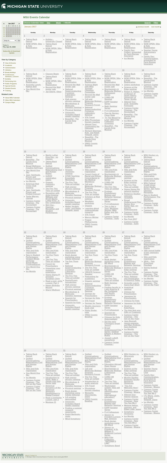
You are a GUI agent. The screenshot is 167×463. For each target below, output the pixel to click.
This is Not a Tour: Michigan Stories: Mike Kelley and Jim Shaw (111, 210)
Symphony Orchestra (129, 413)
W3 (4, 32)
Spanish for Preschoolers (71, 299)
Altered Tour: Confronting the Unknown (92, 126)
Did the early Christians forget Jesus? (112, 324)
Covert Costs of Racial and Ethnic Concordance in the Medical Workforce (93, 178)
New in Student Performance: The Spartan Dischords (152, 198)
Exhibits (8, 79)
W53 (4, 28)
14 (19, 30)
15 (6, 32)
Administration (10, 68)
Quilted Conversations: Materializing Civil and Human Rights (54, 170)
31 (11, 36)
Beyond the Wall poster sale (53, 88)
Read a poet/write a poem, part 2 (54, 399)
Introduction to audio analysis (91, 382)
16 (9, 32)
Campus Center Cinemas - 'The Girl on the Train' (132, 317)
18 (13, 32)
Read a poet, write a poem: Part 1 (54, 282)
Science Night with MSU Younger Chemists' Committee (91, 88)
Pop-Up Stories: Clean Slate (112, 114)
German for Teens (93, 303)
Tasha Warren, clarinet (32, 197)
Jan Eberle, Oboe (53, 92)
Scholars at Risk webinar (92, 198)
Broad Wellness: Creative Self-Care (34, 167)
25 (13, 34)
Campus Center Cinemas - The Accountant (131, 110)
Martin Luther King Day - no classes (52, 157)
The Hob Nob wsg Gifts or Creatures (132, 311)
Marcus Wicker (91, 217)
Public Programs (11, 84)
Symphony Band (112, 446)
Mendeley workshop (89, 202)
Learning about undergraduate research (92, 210)
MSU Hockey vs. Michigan (151, 156)
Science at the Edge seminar (130, 88)
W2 (4, 30)
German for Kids (92, 298)
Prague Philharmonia (91, 221)
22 (6, 34)
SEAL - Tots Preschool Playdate (149, 263)
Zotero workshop (132, 85)
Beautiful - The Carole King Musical (72, 121)
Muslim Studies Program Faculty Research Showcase (132, 380)
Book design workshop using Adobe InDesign (72, 257)
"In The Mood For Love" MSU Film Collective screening (113, 121)
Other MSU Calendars (12, 100)
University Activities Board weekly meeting (72, 114)
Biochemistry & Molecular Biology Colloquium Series (113, 92)
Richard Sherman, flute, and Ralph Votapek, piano (93, 133)
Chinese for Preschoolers (130, 293)
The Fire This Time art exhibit (53, 190)
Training (8, 91)
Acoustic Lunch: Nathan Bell (33, 86)
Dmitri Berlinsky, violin (72, 415)
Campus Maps (10, 102)
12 (15, 30)
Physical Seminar (73, 110)
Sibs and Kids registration (91, 171)
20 (17, 32)
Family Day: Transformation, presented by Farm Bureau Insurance (151, 60)
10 (11, 30)
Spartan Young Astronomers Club (150, 52)
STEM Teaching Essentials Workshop (72, 178)
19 (15, 32)
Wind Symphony (72, 419)
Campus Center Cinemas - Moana (132, 391)
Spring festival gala (150, 269)
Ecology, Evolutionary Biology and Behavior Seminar (113, 194)
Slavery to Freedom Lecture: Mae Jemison (113, 417)
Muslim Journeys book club (93, 307)
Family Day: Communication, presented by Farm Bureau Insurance (151, 379)
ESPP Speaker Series (111, 103)
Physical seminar (73, 197)
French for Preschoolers (52, 265)
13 (17, 30)
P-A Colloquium (112, 111)
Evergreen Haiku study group (151, 180)
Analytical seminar (128, 288)
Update (11, 53)
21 (19, 32)
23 (9, 34)
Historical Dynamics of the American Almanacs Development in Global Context (53, 390)
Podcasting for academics (91, 277)
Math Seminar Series (111, 107)
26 (15, 34)
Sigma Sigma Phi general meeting (132, 190)
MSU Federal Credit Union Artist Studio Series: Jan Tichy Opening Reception (152, 188)
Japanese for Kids (132, 303)
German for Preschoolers (91, 295)
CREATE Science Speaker (93, 273)
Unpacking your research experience (53, 270)
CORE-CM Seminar (109, 98)
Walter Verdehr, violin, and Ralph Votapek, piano (73, 208)
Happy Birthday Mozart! (53, 286)
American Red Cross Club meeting (32, 186)
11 (13, 30)
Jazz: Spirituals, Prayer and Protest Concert (33, 177)
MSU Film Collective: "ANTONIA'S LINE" (110, 440)
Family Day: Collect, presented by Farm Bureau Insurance (132, 53)
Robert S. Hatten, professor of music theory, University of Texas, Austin (132, 95)
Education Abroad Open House (113, 365)
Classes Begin (52, 74)
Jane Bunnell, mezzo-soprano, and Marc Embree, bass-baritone (132, 324)
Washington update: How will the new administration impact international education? (112, 391)
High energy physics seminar (72, 100)
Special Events (10, 86)
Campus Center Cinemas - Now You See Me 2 (131, 401)
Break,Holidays (10, 72)
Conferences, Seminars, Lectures (12, 75)
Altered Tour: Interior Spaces (131, 396)
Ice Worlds (129, 58)
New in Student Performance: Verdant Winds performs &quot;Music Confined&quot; (33, 260)
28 (19, 34)
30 (9, 36)
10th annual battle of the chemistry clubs (152, 252)
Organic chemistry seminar (50, 184)
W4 (4, 34)
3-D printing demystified (70, 398)
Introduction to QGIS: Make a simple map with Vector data (53, 380)
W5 (4, 36)
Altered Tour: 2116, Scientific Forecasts (131, 104)
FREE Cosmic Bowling (91, 144)
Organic (88, 206)
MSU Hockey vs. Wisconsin (131, 355)
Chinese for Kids (132, 301)
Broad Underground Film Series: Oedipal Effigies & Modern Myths (113, 332)
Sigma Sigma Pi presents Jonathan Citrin (53, 277)
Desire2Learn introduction (71, 281)
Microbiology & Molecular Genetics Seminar (73, 106)
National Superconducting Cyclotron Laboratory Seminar (73, 93)
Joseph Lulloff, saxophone (111, 339)
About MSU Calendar (12, 98)
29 (6, 36)
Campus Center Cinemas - (112, 343)
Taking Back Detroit (31, 40)
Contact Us (33, 455)
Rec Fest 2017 (130, 219)
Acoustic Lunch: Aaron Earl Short (132, 284)
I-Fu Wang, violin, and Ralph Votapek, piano (152, 398)
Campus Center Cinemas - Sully (112, 217)
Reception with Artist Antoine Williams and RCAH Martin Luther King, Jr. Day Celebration (53, 198)
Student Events (10, 88)
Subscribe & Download (11, 51)
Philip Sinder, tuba (91, 311)
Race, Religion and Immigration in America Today (132, 278)
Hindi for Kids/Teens (129, 307)
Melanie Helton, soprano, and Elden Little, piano (132, 407)
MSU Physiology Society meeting (92, 121)
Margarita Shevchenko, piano (91, 395)
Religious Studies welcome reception (132, 196)
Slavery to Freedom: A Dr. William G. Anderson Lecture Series (113, 431)
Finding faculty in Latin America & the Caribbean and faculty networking (113, 291)
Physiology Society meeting (92, 389)
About (27, 455)
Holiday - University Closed (54, 40)
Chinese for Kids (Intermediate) (112, 318)
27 (17, 34)
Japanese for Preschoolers (130, 297)
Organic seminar (92, 281)
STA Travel (90, 117)
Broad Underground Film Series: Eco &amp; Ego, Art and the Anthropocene (132, 205)
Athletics (8, 70)
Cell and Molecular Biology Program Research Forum (93, 102)
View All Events (10, 63)
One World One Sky (33, 90)
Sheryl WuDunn (53, 290)
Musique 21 (51, 402)
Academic (8, 65)
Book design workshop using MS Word (112, 261)
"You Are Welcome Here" (131, 387)
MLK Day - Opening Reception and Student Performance (52, 209)
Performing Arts (10, 81)
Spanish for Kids (73, 302)
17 (11, 32)
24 (11, 34)
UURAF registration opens (51, 178)
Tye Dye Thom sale (52, 256)
